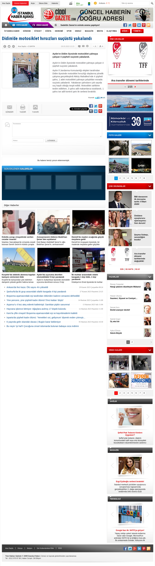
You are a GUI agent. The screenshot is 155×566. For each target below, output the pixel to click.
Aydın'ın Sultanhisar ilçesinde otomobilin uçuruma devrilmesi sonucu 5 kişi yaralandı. (53, 278)
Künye (20, 548)
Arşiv (33, 3)
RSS (60, 548)
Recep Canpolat (126, 285)
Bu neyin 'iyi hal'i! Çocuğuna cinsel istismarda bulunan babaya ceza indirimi (43, 326)
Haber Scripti (27, 558)
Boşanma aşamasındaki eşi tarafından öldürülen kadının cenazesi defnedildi (43, 296)
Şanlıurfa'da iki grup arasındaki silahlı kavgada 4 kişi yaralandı (36, 291)
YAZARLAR (114, 277)
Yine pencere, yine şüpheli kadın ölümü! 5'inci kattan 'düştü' (35, 300)
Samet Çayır (126, 320)
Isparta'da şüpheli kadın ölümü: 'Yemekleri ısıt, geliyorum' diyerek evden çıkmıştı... (46, 317)
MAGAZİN (114, 450)
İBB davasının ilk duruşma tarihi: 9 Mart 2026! (141, 200)
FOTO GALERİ (115, 135)
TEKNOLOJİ (115, 499)
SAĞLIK (113, 401)
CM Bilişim (37, 558)
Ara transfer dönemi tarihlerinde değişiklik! (130, 81)
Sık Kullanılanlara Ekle (45, 548)
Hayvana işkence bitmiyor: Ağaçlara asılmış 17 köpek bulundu (36, 309)
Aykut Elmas (126, 332)
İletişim (29, 548)
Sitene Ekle (43, 3)
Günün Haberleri (20, 3)
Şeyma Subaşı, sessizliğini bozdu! (141, 237)
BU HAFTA (129, 269)
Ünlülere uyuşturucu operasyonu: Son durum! (140, 219)
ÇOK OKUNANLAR (117, 186)
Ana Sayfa (6, 3)
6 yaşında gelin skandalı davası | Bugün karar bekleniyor (34, 322)
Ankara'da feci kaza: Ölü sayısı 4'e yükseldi (27, 287)
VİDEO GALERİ (115, 350)
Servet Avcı (126, 308)
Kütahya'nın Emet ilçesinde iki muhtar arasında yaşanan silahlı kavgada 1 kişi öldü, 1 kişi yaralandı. (88, 278)
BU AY (137, 269)
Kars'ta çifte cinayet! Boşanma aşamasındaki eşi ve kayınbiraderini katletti (42, 313)
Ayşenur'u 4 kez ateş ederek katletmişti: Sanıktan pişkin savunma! (38, 304)
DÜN (121, 269)
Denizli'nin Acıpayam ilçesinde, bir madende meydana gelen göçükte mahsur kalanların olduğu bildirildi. (88, 241)
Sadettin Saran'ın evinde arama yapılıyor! (80, 25)
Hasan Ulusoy (126, 297)
